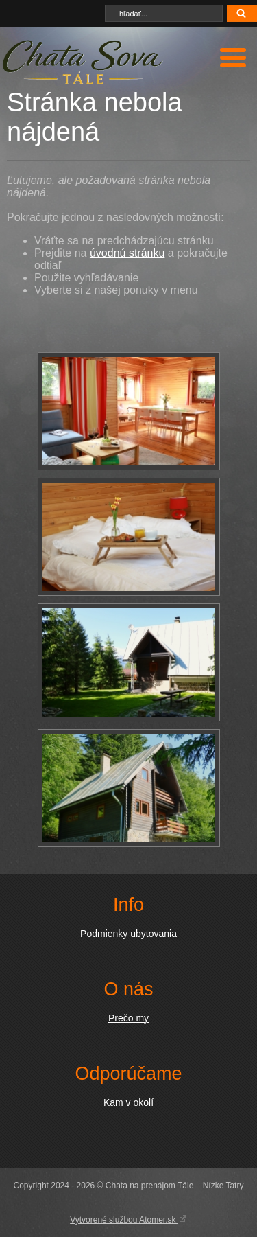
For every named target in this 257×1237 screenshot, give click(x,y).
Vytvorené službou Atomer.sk (128, 1219)
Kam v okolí (128, 1102)
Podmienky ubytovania (128, 933)
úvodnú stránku (127, 253)
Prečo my (128, 1018)
